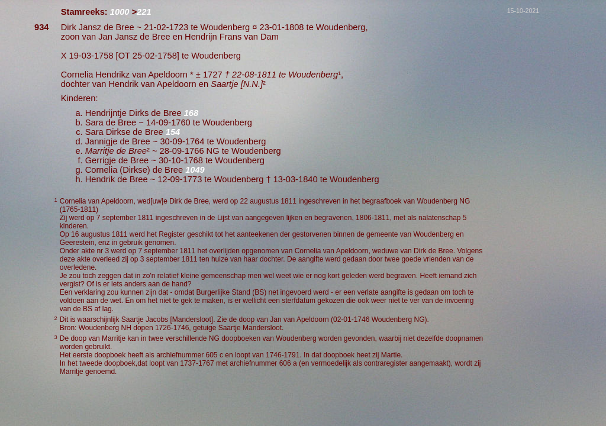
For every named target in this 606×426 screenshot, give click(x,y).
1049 (195, 170)
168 (191, 113)
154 (173, 132)
